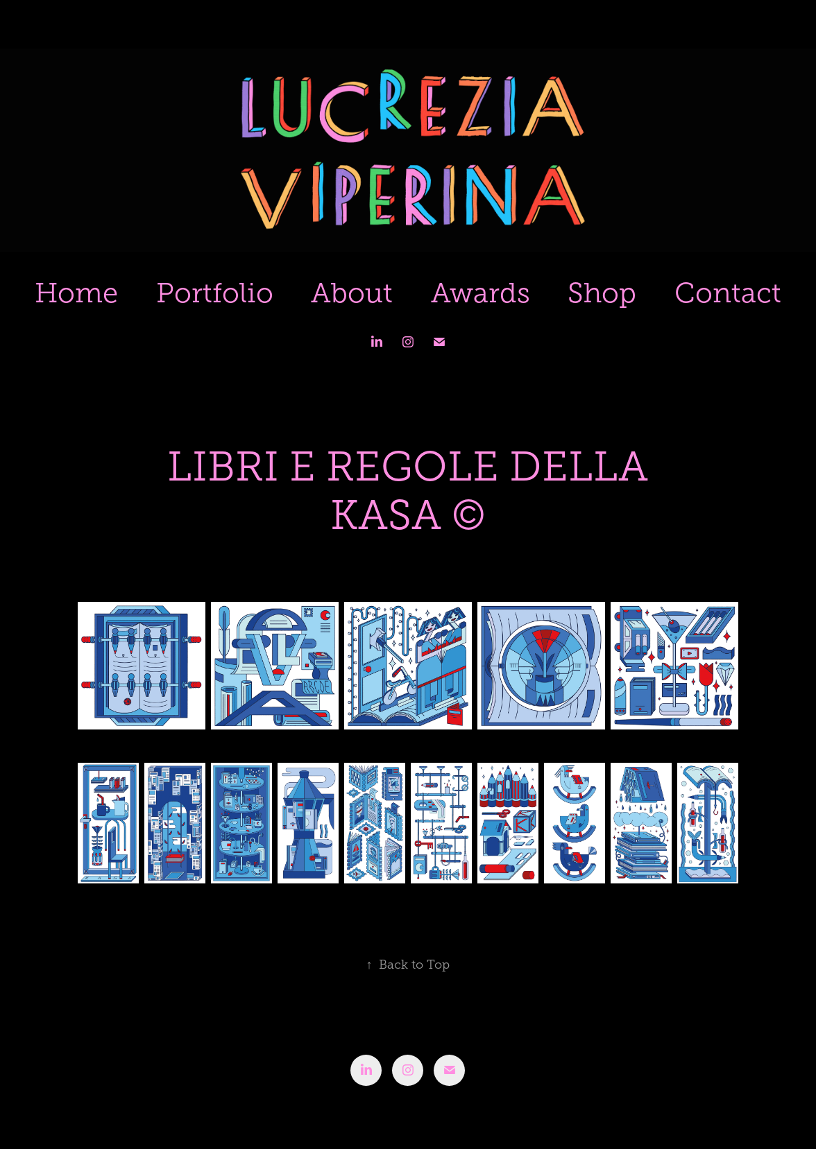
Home (76, 293)
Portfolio (214, 293)
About (352, 293)
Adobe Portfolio (433, 1101)
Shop (602, 293)
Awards (480, 293)
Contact (727, 293)
